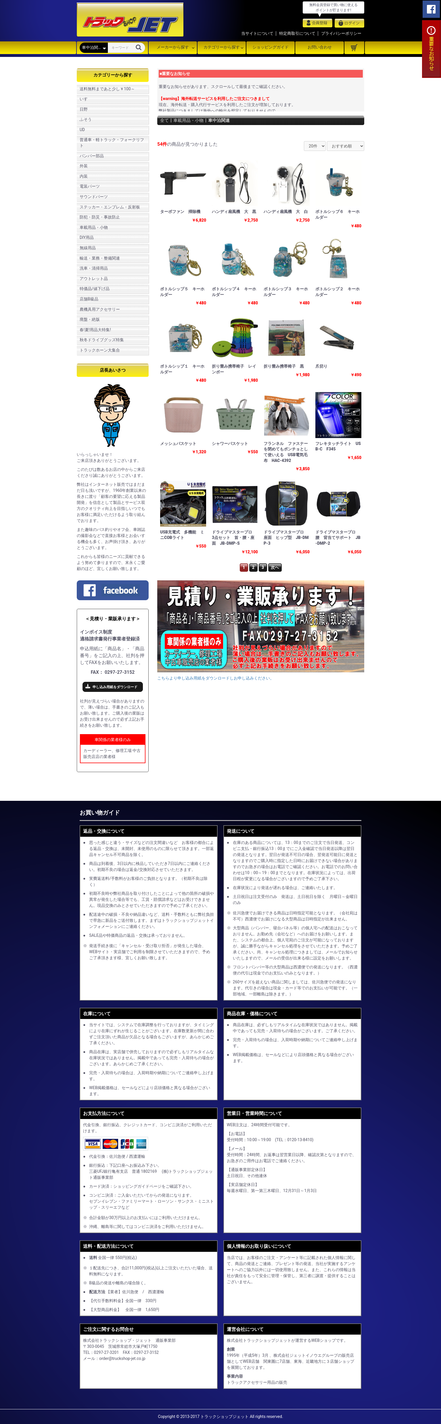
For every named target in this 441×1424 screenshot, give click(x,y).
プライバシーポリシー (341, 33)
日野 (84, 109)
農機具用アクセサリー (100, 309)
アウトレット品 (94, 278)
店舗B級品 (89, 299)
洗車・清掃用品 (94, 268)
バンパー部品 (92, 155)
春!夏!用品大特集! (95, 329)
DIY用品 (87, 237)
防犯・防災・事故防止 (100, 217)
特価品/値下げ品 (95, 288)
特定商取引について (297, 33)
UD (82, 129)
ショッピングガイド (270, 47)
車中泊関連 (222, 120)
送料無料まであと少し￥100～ (107, 89)
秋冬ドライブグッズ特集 (102, 339)
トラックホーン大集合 (100, 350)
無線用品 (88, 247)
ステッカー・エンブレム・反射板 (110, 207)
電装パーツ (90, 186)
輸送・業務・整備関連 (100, 258)
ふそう (86, 119)
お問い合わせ (320, 47)
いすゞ (86, 99)
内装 (84, 176)
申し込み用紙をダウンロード (115, 687)
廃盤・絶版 (90, 319)
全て (164, 120)
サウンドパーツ (94, 196)
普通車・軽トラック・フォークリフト (112, 142)
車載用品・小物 (94, 227)
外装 (84, 166)
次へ (275, 567)
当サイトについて (257, 33)
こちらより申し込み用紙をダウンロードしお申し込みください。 (215, 678)
